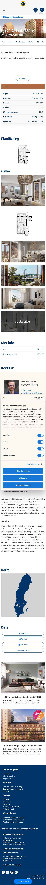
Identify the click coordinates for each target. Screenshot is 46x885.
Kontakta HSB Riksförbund (12, 865)
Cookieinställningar (37, 876)
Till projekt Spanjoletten (13, 17)
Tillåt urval (23, 478)
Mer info (40, 42)
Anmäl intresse (23, 881)
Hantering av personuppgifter (14, 817)
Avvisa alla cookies (23, 485)
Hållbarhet (7, 804)
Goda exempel (8, 809)
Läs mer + (23, 78)
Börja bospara (8, 778)
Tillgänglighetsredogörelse (13, 822)
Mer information (33, 464)
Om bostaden (6, 42)
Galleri (31, 42)
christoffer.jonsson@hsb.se (31, 393)
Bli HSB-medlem (9, 776)
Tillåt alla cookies (23, 471)
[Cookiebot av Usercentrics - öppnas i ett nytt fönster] (34, 398)
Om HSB (6, 799)
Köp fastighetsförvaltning (12, 786)
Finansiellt (7, 802)
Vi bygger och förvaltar (11, 807)
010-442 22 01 (26, 390)
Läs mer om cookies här (35, 878)
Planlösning (20, 42)
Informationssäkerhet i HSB (13, 819)
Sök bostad (7, 774)
